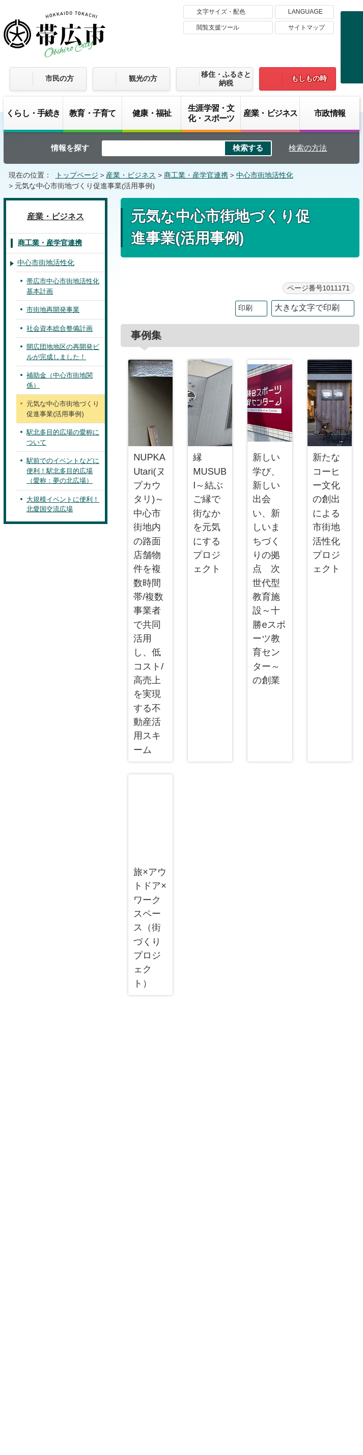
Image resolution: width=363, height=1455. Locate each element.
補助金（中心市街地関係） (59, 380)
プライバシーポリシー (310, 1270)
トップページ (76, 175)
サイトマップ (306, 27)
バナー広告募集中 (181, 1100)
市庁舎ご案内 (99, 1378)
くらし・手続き (33, 113)
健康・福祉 (151, 113)
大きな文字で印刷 (307, 307)
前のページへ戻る (239, 1031)
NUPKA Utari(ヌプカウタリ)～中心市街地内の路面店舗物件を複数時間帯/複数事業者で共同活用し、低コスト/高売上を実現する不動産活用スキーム (150, 557)
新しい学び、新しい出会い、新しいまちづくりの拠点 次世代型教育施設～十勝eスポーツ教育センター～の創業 (269, 522)
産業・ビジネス (270, 113)
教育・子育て (92, 113)
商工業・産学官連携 (196, 175)
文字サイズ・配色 (221, 11)
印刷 (245, 308)
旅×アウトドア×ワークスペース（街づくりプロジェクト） (150, 881)
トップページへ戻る (320, 1031)
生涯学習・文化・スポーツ (211, 113)
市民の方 (59, 78)
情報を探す (70, 147)
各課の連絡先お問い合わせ (283, 1346)
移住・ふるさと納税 (226, 78)
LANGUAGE (305, 11)
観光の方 (143, 78)
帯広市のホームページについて (80, 1270)
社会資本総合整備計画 (59, 328)
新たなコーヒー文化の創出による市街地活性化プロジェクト (330, 467)
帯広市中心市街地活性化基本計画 (62, 286)
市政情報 (329, 113)
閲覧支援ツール (218, 27)
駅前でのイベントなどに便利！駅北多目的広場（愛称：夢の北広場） (62, 470)
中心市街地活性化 (264, 175)
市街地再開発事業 (52, 309)
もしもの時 (309, 78)
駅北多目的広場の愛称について (62, 437)
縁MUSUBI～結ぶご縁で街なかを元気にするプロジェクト (210, 467)
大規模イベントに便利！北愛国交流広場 (62, 504)
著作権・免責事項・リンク (203, 1270)
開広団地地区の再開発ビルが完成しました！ (62, 352)
